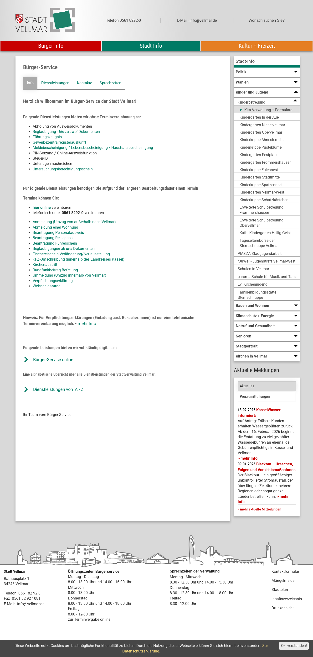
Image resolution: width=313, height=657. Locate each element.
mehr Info (87, 323)
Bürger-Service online (53, 359)
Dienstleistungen (55, 83)
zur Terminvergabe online (89, 619)
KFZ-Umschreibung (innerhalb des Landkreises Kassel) (78, 259)
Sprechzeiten (110, 83)
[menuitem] (267, 62)
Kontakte (84, 83)
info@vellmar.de (30, 604)
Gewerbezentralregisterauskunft (59, 142)
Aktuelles (247, 386)
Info (30, 83)
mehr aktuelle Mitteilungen (260, 509)
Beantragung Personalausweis (58, 232)
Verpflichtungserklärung (53, 281)
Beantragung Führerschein (55, 243)
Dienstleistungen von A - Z (58, 389)
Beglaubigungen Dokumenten (64, 248)
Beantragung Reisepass (52, 238)
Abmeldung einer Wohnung (55, 227)
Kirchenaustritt (45, 264)
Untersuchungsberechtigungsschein (63, 169)
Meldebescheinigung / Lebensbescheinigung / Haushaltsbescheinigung (93, 147)
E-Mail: (9, 604)
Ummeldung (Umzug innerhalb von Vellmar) (69, 275)
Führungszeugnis (47, 137)
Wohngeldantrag (47, 286)
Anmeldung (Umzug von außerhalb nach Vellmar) (74, 222)
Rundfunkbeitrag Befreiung (55, 270)
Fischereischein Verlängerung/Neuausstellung (71, 254)
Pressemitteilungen (255, 396)
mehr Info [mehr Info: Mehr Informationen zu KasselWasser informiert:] (249, 458)
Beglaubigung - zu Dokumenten (66, 131)
